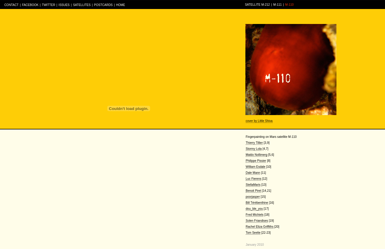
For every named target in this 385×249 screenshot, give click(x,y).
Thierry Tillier (254, 142)
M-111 (277, 4)
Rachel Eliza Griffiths (260, 226)
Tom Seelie (253, 232)
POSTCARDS (103, 5)
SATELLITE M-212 (257, 4)
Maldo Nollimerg (256, 154)
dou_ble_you (254, 208)
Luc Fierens (253, 178)
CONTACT (11, 5)
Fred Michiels (254, 214)
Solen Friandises (257, 220)
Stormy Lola (254, 148)
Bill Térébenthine (257, 202)
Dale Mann (253, 172)
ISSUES (64, 5)
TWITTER (48, 5)
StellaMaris (253, 184)
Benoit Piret (253, 190)
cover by (252, 121)
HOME (120, 5)
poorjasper (253, 196)
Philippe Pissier (256, 160)
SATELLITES (82, 5)
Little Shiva (265, 121)
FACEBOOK (30, 5)
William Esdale (255, 166)
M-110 (289, 4)
